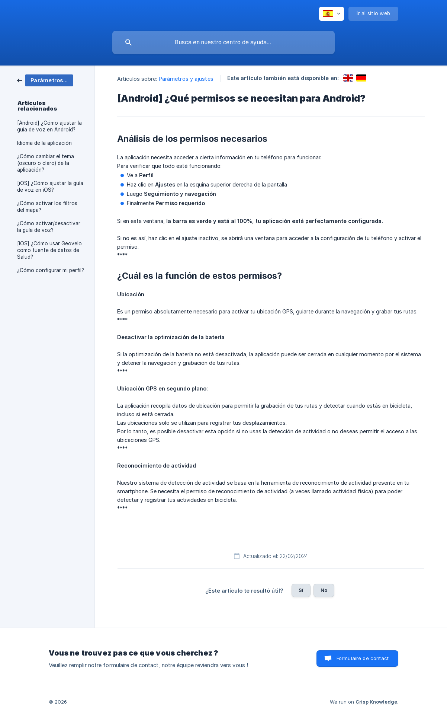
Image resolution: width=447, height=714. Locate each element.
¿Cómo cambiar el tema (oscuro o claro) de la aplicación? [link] (45, 163)
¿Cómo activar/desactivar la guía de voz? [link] (48, 226)
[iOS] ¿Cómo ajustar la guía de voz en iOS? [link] (50, 186)
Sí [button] (301, 590)
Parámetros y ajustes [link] (186, 79)
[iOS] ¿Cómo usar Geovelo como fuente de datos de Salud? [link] (49, 250)
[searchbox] (223, 42)
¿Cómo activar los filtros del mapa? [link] (47, 206)
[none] (331, 14)
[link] (45, 79)
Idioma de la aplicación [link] (44, 143)
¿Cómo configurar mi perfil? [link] (50, 270)
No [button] (324, 590)
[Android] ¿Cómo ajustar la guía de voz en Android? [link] (49, 126)
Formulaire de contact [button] (363, 658)
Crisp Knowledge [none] (376, 702)
